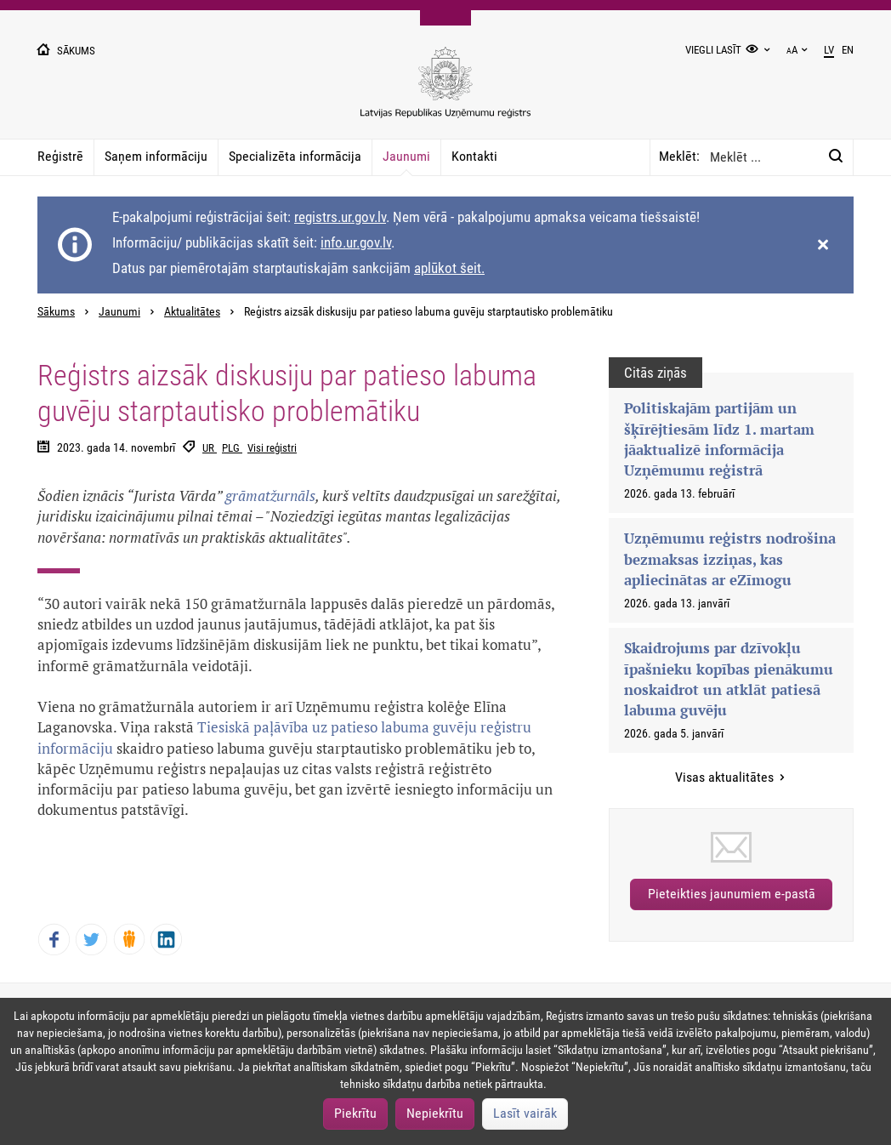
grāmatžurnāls (270, 495)
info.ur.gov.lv (356, 242)
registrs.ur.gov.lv (340, 216)
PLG (232, 447)
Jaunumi (406, 156)
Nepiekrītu (434, 1113)
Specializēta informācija (295, 156)
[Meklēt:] (836, 157)
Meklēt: (679, 156)
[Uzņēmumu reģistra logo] (445, 91)
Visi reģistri (272, 447)
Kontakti (474, 156)
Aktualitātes (192, 312)
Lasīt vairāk (525, 1113)
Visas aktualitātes (726, 777)
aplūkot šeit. (449, 267)
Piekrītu (355, 1113)
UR (209, 447)
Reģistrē (60, 156)
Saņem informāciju (156, 156)
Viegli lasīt (713, 49)
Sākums (56, 312)
